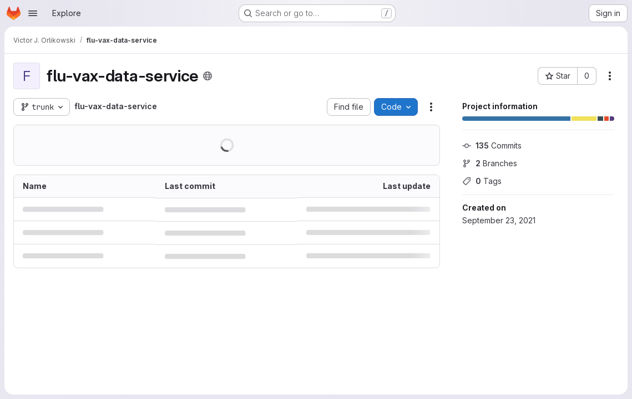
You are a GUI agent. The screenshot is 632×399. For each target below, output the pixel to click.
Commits (492, 145)
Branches (489, 163)
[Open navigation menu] (33, 13)
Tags (482, 181)
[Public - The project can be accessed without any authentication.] (207, 75)
